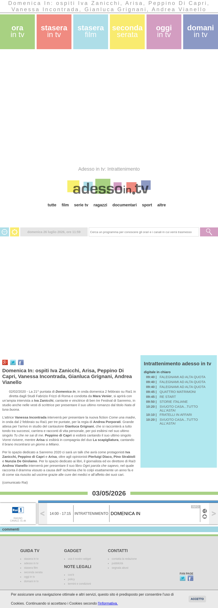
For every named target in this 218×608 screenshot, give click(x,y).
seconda (127, 31)
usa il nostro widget (79, 558)
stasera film (31, 567)
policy (71, 579)
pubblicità (117, 563)
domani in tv (31, 581)
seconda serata (33, 572)
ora (17, 31)
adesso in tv (31, 563)
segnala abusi (120, 567)
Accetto (197, 599)
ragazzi (100, 205)
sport (147, 205)
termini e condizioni (79, 583)
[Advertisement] (54, 108)
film (65, 205)
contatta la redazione (124, 558)
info (195, 506)
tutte (52, 205)
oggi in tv (29, 576)
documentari (124, 205)
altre (161, 205)
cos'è (71, 574)
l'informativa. (108, 603)
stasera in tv (31, 558)
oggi (164, 31)
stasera (54, 31)
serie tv (81, 205)
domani (200, 31)
